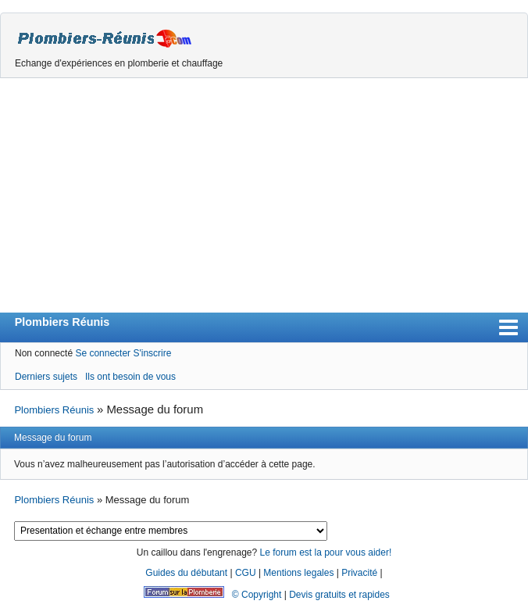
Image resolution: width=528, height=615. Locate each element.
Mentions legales (298, 572)
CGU (245, 572)
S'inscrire (152, 353)
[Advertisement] (264, 195)
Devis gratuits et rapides (339, 594)
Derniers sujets (46, 376)
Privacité (359, 572)
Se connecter (102, 353)
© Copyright (257, 594)
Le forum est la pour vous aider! (325, 552)
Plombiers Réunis (62, 322)
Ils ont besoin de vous (130, 376)
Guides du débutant (186, 572)
